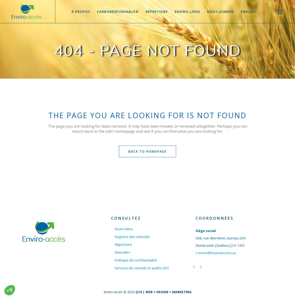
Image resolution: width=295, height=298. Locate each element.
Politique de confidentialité (136, 260)
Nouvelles (122, 252)
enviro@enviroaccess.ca (217, 252)
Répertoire (123, 244)
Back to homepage (147, 151)
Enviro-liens (124, 229)
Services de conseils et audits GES (142, 268)
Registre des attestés (132, 237)
